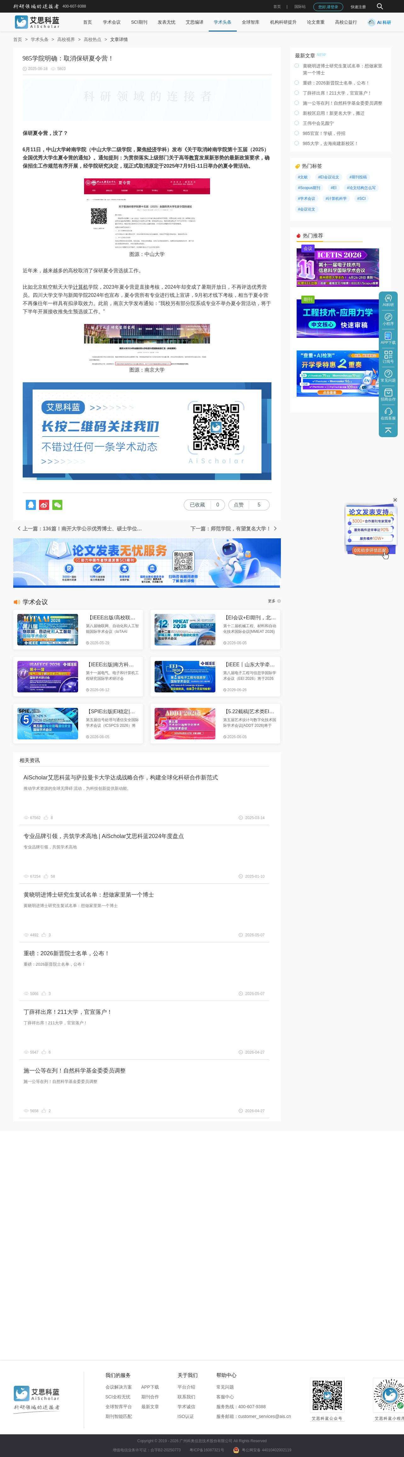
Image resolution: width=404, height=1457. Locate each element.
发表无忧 (166, 22)
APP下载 (150, 1387)
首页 (277, 6)
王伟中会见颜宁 (318, 123)
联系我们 (186, 1396)
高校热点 (92, 39)
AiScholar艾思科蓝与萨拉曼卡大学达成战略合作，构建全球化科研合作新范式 (121, 777)
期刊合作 (150, 1396)
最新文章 (150, 1406)
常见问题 (225, 1387)
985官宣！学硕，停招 (324, 133)
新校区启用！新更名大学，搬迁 (334, 113)
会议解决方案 (118, 1387)
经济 (152, 149)
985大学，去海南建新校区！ (331, 143)
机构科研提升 (283, 22)
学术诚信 (186, 1406)
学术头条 (222, 22)
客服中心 (225, 1396)
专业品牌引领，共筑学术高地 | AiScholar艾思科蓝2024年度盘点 (104, 836)
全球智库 (250, 22)
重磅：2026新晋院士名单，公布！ (67, 953)
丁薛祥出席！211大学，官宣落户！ (68, 1012)
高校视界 (66, 39)
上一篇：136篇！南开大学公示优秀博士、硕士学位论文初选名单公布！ (81, 528)
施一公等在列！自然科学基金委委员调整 (75, 1070)
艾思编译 (194, 22)
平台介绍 (186, 1387)
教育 (194, 157)
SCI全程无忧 (117, 1396)
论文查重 (316, 22)
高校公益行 (346, 22)
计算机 (80, 287)
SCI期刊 (139, 22)
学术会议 (112, 22)
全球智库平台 (118, 1406)
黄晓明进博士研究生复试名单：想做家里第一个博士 (89, 895)
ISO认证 (186, 1416)
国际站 (300, 6)
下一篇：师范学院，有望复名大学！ (234, 528)
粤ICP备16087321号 (207, 1450)
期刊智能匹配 (118, 1416)
